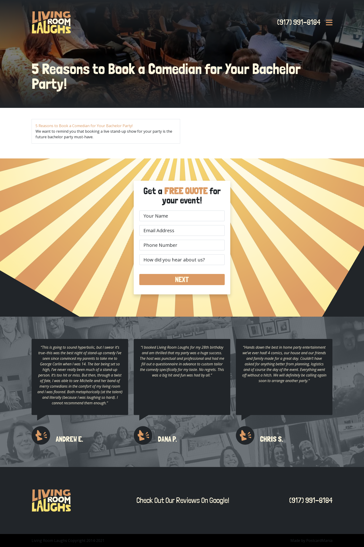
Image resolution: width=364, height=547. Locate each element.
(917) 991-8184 (297, 22)
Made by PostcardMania (311, 540)
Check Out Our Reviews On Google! (181, 500)
